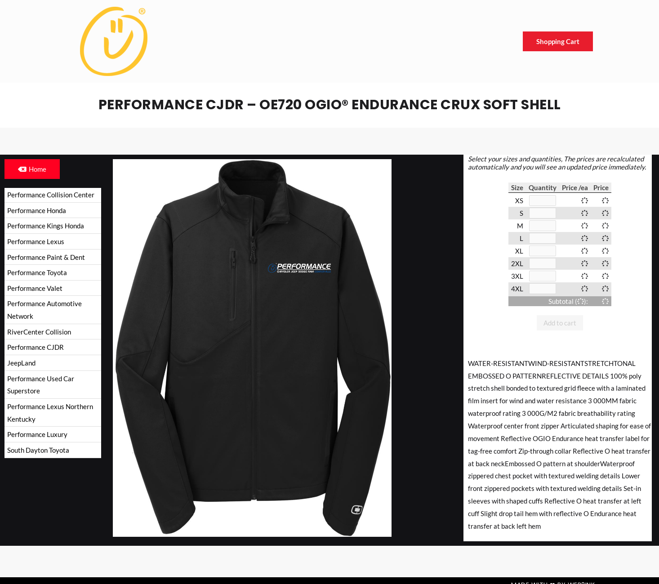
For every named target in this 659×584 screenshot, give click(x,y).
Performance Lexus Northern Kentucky (50, 414)
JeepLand (21, 364)
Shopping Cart (557, 41)
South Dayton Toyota (38, 451)
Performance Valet (34, 289)
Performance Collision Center (50, 195)
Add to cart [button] (559, 323)
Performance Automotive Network (44, 310)
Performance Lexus (35, 242)
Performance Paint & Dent (46, 257)
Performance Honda (36, 210)
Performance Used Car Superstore (40, 385)
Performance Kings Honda (45, 226)
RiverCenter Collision (39, 333)
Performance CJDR (35, 348)
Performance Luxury (37, 436)
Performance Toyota (37, 273)
